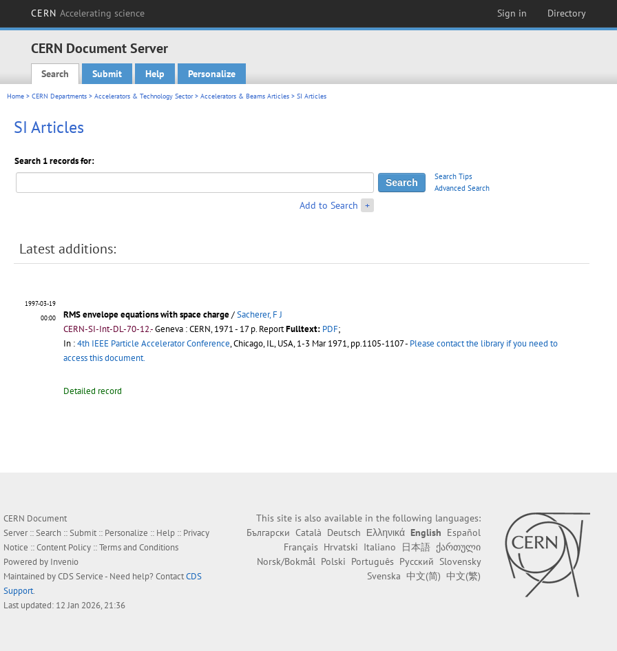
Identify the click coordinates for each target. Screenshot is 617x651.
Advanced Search (462, 188)
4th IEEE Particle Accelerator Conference (153, 343)
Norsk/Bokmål (286, 561)
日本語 (415, 547)
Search (55, 74)
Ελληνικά (385, 532)
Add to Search (329, 205)
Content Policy (63, 547)
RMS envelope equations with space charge (146, 314)
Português (372, 561)
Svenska (384, 576)
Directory (566, 13)
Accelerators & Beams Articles (244, 96)
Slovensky (460, 561)
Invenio (64, 562)
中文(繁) (463, 576)
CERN (88, 13)
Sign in (512, 13)
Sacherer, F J (259, 314)
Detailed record (92, 391)
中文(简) (423, 576)
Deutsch (344, 532)
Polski (333, 561)
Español (464, 532)
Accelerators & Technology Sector (143, 96)
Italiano (380, 547)
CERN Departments (59, 96)
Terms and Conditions (138, 547)
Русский (416, 561)
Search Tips (453, 176)
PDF (330, 329)
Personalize (212, 74)
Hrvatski (341, 547)
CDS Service (80, 576)
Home (15, 96)
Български (268, 532)
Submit (107, 74)
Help (155, 74)
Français (301, 547)
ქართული (458, 547)
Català (308, 532)
